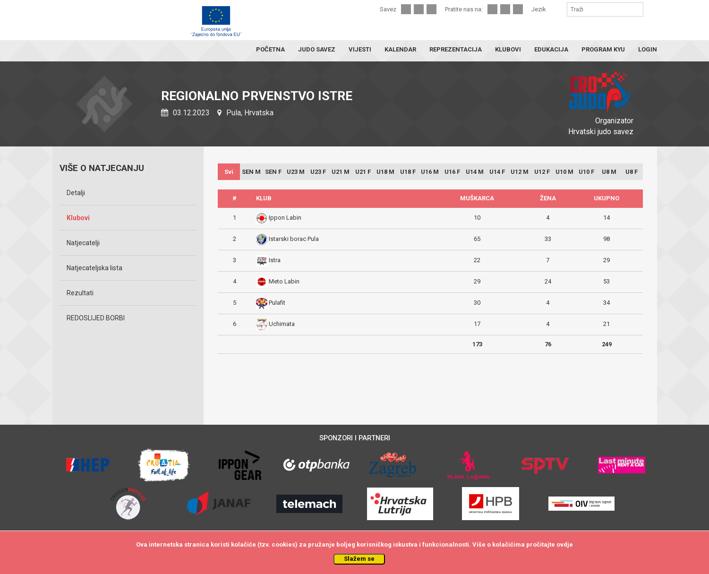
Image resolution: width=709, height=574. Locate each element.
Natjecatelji (83, 243)
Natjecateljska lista (94, 268)
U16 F (452, 171)
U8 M (609, 171)
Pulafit (277, 302)
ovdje (564, 544)
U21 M (341, 171)
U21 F (363, 171)
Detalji (76, 193)
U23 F (318, 171)
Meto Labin (284, 281)
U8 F (631, 171)
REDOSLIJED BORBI (96, 318)
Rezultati (80, 293)
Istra (275, 260)
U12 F (542, 171)
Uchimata (282, 323)
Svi (228, 171)
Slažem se (359, 558)
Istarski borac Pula (294, 238)
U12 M (520, 171)
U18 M (385, 171)
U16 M (430, 171)
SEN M (251, 171)
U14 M (475, 171)
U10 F (586, 171)
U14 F (497, 171)
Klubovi (78, 218)
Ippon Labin (285, 217)
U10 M (564, 171)
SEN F (273, 171)
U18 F (408, 171)
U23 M (296, 171)
